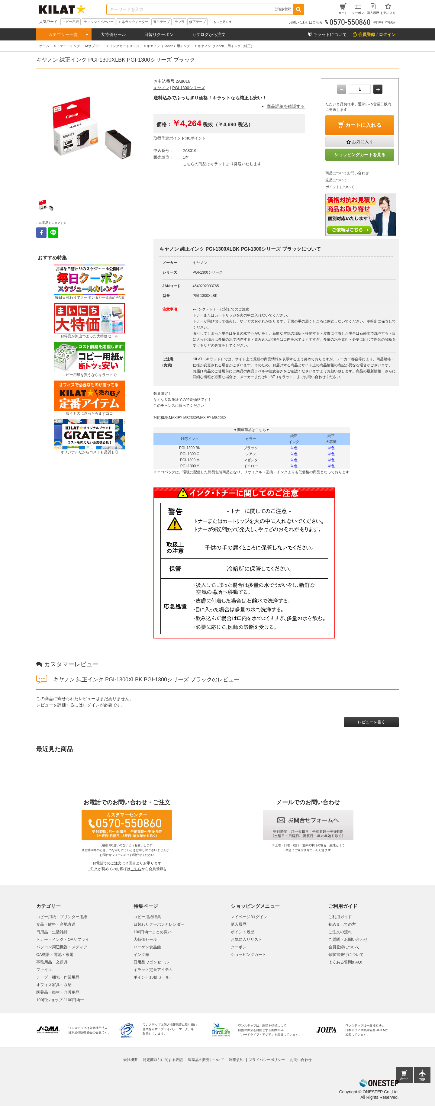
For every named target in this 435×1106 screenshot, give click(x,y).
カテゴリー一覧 (63, 34)
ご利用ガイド (340, 917)
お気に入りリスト (246, 939)
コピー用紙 (70, 22)
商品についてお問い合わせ (347, 173)
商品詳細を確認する (286, 106)
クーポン (238, 947)
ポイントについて (339, 187)
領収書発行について (346, 954)
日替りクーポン (159, 34)
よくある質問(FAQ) (345, 962)
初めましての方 (342, 924)
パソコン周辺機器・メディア (61, 947)
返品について (336, 180)
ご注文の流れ (340, 932)
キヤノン (161, 87)
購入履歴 (238, 924)
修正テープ (197, 22)
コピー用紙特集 (147, 917)
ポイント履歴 (242, 932)
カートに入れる (363, 125)
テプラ (180, 22)
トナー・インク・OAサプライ (62, 939)
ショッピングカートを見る (359, 154)
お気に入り (362, 141)
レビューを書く (371, 722)
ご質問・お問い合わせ (348, 939)
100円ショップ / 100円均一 (60, 1000)
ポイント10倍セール (151, 977)
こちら (135, 869)
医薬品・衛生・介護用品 (57, 992)
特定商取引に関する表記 (163, 1060)
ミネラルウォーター (133, 22)
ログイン (91, 705)
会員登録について (344, 947)
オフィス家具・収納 (54, 984)
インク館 (141, 954)
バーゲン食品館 (147, 947)
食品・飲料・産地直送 (56, 924)
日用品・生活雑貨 (52, 932)
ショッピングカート (248, 954)
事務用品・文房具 (52, 962)
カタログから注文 (209, 34)
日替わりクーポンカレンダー (159, 924)
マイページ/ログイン (249, 917)
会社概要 (130, 1060)
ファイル (44, 969)
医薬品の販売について (206, 1060)
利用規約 (236, 1060)
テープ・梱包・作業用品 (57, 977)
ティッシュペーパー (99, 22)
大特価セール (113, 34)
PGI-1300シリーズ (188, 87)
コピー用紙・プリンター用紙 (61, 917)
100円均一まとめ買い (153, 932)
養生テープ (161, 22)
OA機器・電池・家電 (54, 954)
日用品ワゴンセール (151, 962)
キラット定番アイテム (153, 969)
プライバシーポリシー (267, 1060)
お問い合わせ (301, 1060)
